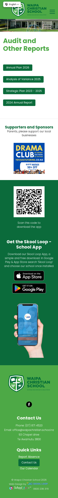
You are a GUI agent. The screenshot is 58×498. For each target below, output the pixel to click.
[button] (12, 4)
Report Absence (29, 457)
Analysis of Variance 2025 (23, 79)
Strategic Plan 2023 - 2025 (24, 91)
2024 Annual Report (19, 102)
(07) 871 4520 (34, 425)
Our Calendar (29, 468)
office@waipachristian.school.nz (33, 430)
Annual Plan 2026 (17, 67)
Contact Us (29, 462)
